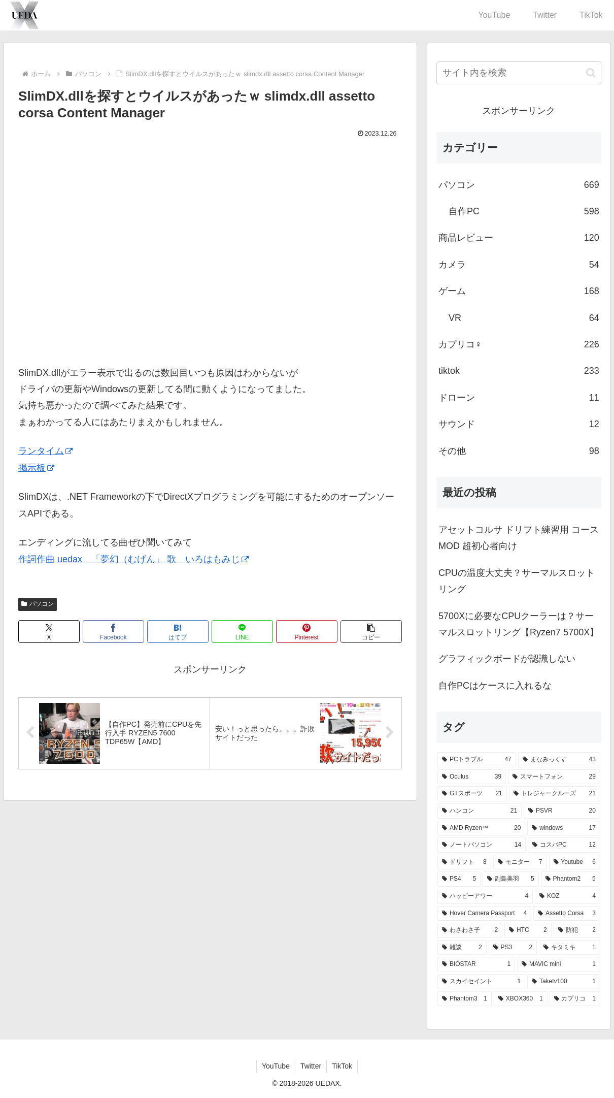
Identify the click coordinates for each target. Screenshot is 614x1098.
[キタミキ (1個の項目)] (569, 947)
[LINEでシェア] (242, 631)
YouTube (276, 1066)
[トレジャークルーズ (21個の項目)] (554, 793)
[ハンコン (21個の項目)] (479, 811)
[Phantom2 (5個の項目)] (570, 879)
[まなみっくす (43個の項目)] (559, 759)
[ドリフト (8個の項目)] (464, 862)
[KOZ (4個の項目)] (567, 896)
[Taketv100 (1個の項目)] (563, 981)
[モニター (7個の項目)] (520, 862)
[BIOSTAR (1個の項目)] (476, 964)
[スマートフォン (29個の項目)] (554, 777)
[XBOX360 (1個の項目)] (521, 999)
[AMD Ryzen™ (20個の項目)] (481, 828)
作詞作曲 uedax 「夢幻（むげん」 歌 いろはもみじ (133, 559)
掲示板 (36, 468)
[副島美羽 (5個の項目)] (510, 879)
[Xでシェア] (49, 631)
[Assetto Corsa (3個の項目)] (566, 913)
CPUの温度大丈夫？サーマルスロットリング (516, 581)
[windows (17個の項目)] (563, 828)
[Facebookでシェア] (113, 631)
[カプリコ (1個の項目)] (575, 999)
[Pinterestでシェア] (306, 631)
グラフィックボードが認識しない (506, 659)
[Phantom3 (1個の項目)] (464, 999)
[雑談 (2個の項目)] (462, 947)
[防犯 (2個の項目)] (577, 930)
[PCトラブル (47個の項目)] (476, 759)
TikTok (342, 1066)
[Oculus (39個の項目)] (471, 777)
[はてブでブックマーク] (178, 631)
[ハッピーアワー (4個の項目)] (485, 896)
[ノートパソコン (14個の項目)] (481, 845)
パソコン (37, 603)
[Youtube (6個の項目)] (574, 862)
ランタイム (45, 451)
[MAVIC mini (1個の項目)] (558, 964)
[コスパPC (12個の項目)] (564, 845)
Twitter (310, 1066)
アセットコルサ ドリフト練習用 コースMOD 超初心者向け (518, 538)
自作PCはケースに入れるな (495, 686)
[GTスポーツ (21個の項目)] (472, 793)
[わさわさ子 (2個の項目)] (469, 930)
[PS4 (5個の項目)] (459, 879)
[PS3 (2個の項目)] (513, 947)
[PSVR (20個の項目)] (562, 811)
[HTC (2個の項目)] (528, 930)
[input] (518, 72)
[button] (371, 631)
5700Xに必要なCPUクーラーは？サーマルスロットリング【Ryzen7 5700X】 (518, 624)
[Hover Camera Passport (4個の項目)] (484, 913)
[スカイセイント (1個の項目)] (481, 981)
